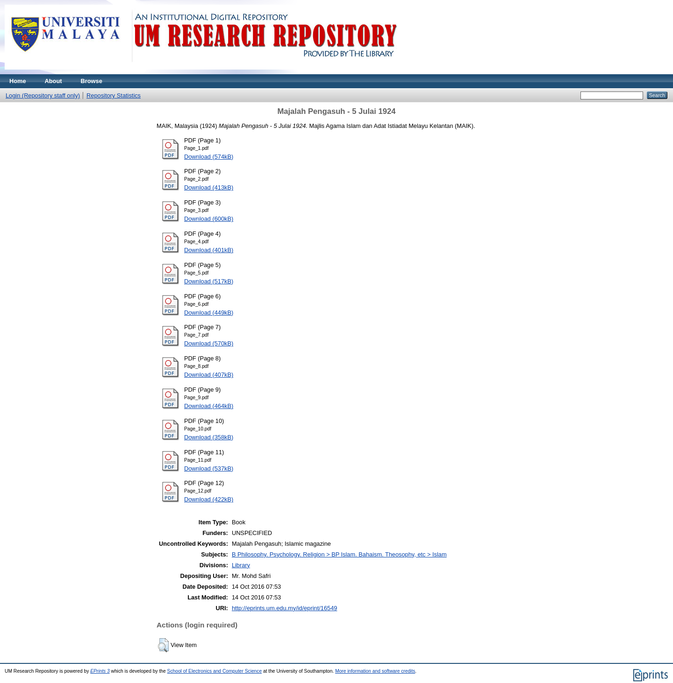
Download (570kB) (208, 343)
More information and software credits (375, 671)
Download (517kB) (208, 281)
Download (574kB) (208, 156)
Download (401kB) (208, 249)
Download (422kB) (208, 499)
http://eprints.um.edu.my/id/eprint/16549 (284, 608)
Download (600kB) (208, 218)
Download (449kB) (208, 312)
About (53, 80)
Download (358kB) (208, 437)
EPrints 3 (100, 671)
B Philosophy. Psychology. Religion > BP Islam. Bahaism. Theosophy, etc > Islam (339, 554)
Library (241, 565)
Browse (91, 80)
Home (17, 80)
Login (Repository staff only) (43, 95)
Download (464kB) (208, 405)
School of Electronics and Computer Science (214, 671)
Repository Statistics (113, 95)
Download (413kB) (208, 187)
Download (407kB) (208, 374)
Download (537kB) (208, 468)
